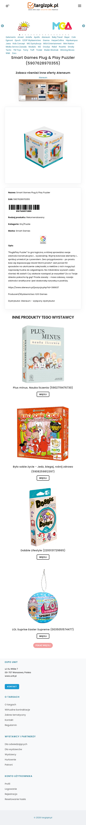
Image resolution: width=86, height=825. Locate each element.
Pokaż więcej (43, 645)
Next (83, 26)
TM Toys (17, 50)
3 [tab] (25, 34)
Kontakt (12, 686)
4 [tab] (28, 34)
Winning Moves (67, 50)
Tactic (8, 50)
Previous (2, 26)
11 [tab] (48, 34)
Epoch (18, 40)
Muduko (32, 47)
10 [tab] (45, 34)
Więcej (43, 394)
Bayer (67, 37)
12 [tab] (51, 34)
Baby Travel (57, 37)
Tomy (25, 50)
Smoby (71, 47)
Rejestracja (11, 794)
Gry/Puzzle (25, 224)
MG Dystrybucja (34, 43)
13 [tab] (54, 34)
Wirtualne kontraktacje (17, 709)
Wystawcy (10, 754)
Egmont (9, 40)
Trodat (39, 50)
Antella (29, 37)
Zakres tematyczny (15, 714)
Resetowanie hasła (15, 799)
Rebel (54, 47)
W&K (8, 53)
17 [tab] (65, 34)
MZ (39, 47)
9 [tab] (42, 34)
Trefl (32, 50)
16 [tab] (62, 34)
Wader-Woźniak (51, 50)
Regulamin (11, 725)
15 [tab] (59, 34)
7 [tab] (36, 34)
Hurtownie (10, 759)
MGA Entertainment (52, 43)
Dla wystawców (13, 749)
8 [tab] (39, 34)
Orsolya (46, 47)
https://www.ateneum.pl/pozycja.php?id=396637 (33, 287)
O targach (10, 704)
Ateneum (46, 37)
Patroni (9, 764)
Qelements (11, 37)
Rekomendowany (35, 217)
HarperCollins (57, 40)
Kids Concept (19, 43)
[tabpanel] (24, 25)
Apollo (37, 37)
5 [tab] (31, 34)
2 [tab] (22, 34)
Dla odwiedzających (16, 744)
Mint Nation (68, 43)
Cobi (73, 37)
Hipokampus (72, 40)
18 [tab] (68, 34)
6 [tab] (34, 34)
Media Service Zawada (16, 47)
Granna (46, 40)
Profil (7, 783)
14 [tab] (57, 34)
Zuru (14, 53)
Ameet (21, 37)
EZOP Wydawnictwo (31, 40)
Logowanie (11, 789)
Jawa (8, 43)
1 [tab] (19, 34)
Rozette (62, 47)
